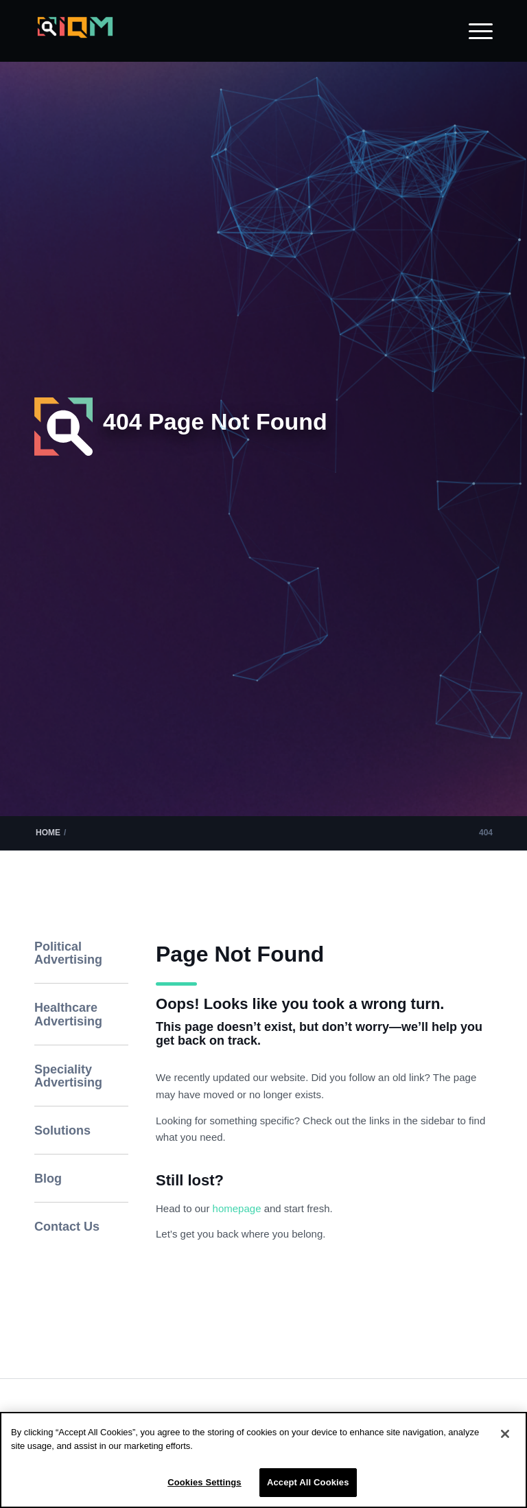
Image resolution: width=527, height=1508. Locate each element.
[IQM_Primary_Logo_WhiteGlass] (75, 38)
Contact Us (66, 1226)
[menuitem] (474, 31)
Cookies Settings (204, 1482)
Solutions (62, 1130)
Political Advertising (68, 953)
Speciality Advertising (68, 1076)
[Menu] (474, 31)
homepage (238, 1208)
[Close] (505, 1434)
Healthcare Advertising (68, 1014)
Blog (48, 1178)
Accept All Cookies (308, 1482)
